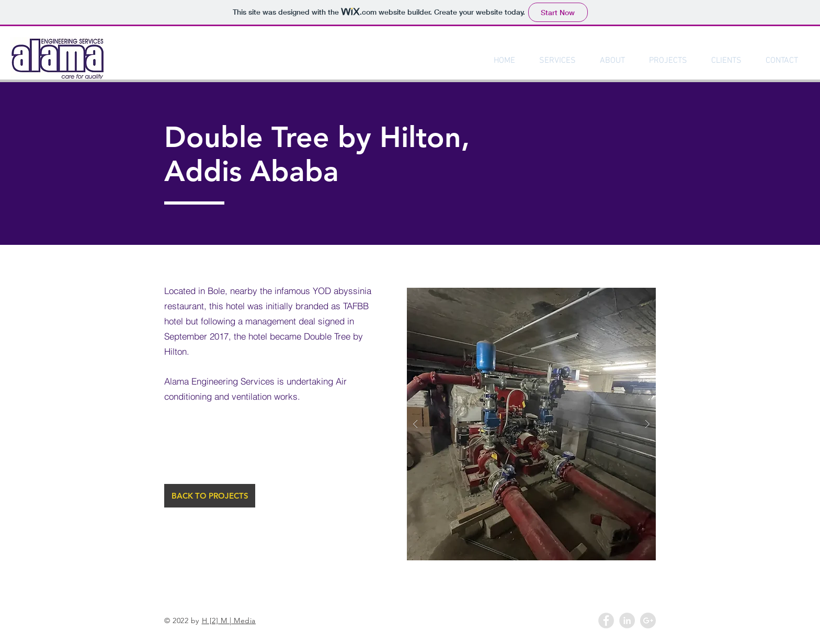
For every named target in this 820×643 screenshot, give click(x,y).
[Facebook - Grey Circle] (606, 620)
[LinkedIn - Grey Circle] (627, 620)
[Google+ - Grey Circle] (648, 620)
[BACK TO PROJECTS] (209, 495)
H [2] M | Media (229, 620)
